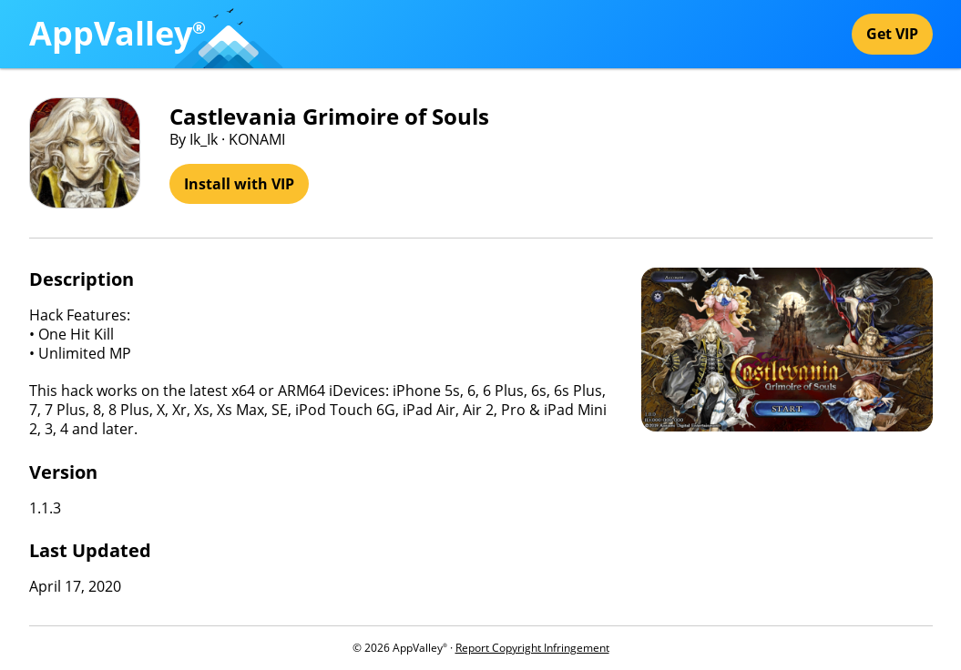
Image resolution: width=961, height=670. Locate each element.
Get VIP (892, 34)
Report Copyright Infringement (532, 647)
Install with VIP (239, 184)
